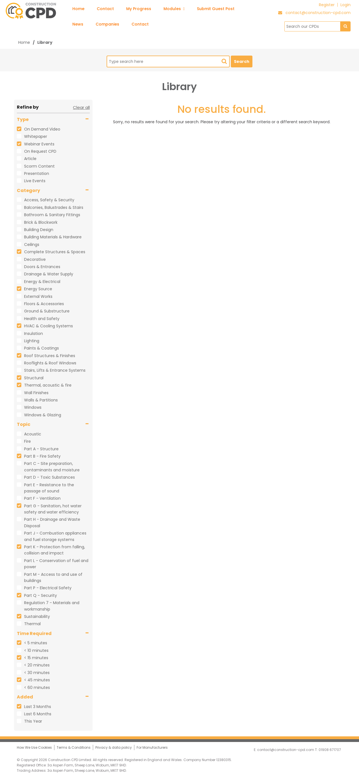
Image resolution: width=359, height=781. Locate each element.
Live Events (34, 181)
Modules (174, 9)
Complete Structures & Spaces (54, 252)
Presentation (36, 173)
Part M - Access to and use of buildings (53, 577)
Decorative (35, 259)
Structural (33, 378)
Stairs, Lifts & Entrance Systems (55, 370)
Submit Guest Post (215, 9)
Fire (27, 441)
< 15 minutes (36, 658)
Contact (105, 9)
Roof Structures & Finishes (49, 355)
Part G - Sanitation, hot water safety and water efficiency (53, 509)
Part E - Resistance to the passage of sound (49, 488)
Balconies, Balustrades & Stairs (53, 207)
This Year (33, 721)
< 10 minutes (36, 650)
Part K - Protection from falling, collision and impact (54, 550)
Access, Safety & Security (49, 200)
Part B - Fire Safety (42, 456)
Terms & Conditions (74, 747)
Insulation (33, 333)
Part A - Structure (41, 449)
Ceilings (31, 244)
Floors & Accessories (44, 304)
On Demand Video (42, 129)
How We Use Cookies (34, 747)
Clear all (81, 107)
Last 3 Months (37, 706)
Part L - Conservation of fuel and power (56, 564)
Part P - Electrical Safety (48, 588)
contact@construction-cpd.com (318, 12)
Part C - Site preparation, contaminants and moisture (52, 466)
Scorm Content (39, 166)
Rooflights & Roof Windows (50, 363)
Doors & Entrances (42, 267)
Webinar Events (39, 144)
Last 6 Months (37, 714)
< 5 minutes (35, 643)
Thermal (32, 624)
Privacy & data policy (113, 747)
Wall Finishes (36, 393)
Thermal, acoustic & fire (48, 385)
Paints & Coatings (41, 348)
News (77, 24)
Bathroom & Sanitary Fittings (52, 215)
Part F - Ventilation (42, 498)
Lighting (31, 341)
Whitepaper (35, 136)
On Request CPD (40, 151)
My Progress (138, 9)
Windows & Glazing (42, 415)
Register (327, 5)
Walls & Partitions (41, 400)
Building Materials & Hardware (53, 237)
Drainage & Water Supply (48, 274)
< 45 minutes (37, 680)
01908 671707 (330, 749)
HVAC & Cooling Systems (48, 326)
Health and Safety (41, 318)
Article (30, 158)
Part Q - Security (40, 595)
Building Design (38, 229)
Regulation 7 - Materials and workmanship (51, 606)
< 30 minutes (37, 672)
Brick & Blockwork (40, 222)
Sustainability (37, 616)
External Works (38, 296)
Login (345, 5)
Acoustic (32, 434)
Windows (33, 407)
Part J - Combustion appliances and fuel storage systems (55, 536)
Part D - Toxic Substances (49, 477)
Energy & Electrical (42, 281)
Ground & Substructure (47, 311)
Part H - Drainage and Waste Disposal (52, 522)
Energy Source (38, 289)
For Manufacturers (152, 747)
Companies (107, 24)
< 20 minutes (37, 665)
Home (78, 9)
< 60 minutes (37, 687)
